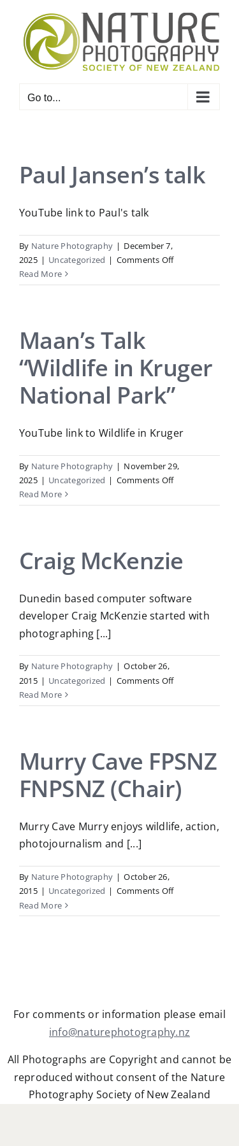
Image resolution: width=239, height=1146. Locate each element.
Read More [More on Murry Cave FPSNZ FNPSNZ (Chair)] (40, 905)
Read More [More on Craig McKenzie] (40, 694)
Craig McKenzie (101, 560)
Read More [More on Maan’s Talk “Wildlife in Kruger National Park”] (40, 494)
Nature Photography (72, 245)
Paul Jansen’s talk (112, 174)
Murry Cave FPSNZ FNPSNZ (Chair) (118, 775)
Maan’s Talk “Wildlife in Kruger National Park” (116, 368)
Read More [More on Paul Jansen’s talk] (40, 273)
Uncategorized (76, 259)
